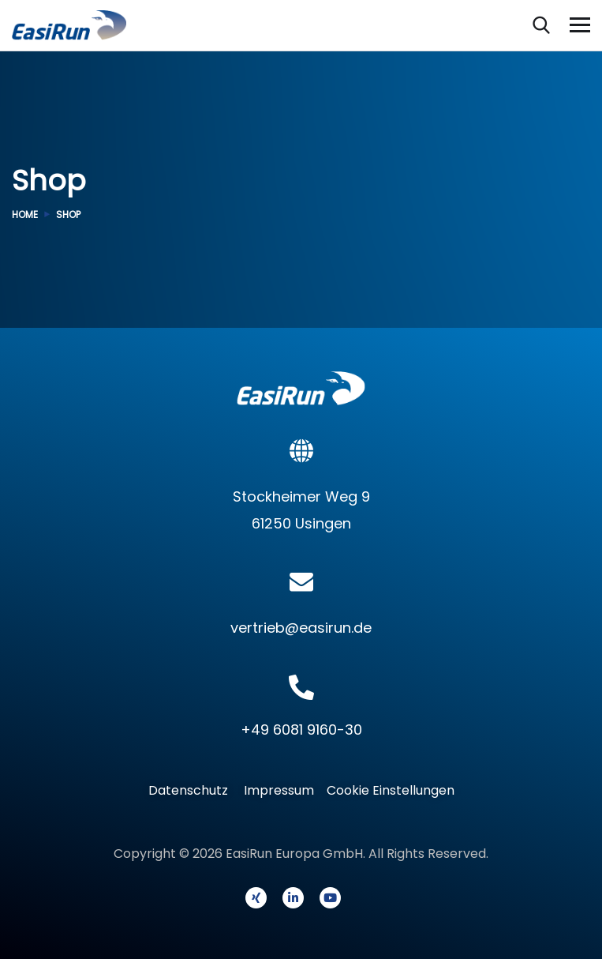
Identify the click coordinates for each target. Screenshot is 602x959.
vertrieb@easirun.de (301, 627)
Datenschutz (192, 790)
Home (25, 214)
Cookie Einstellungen (390, 790)
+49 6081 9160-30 (301, 729)
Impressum (279, 790)
